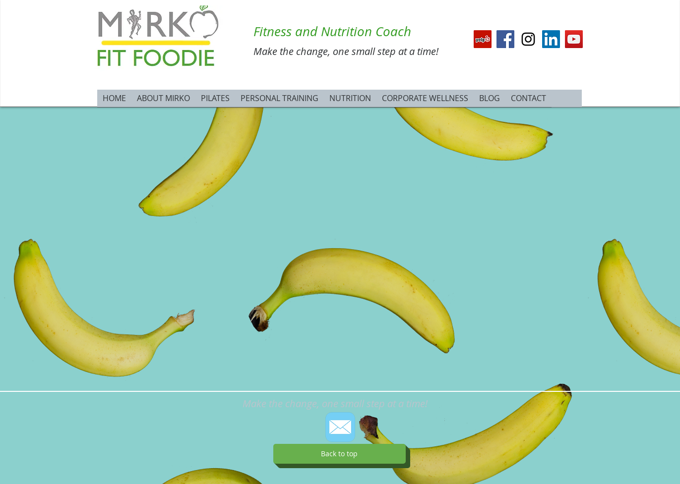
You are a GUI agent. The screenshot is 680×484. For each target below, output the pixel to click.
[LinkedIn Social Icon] (551, 39)
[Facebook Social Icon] (505, 39)
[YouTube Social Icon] (574, 39)
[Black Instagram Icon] (528, 39)
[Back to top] (339, 454)
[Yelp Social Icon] (483, 39)
